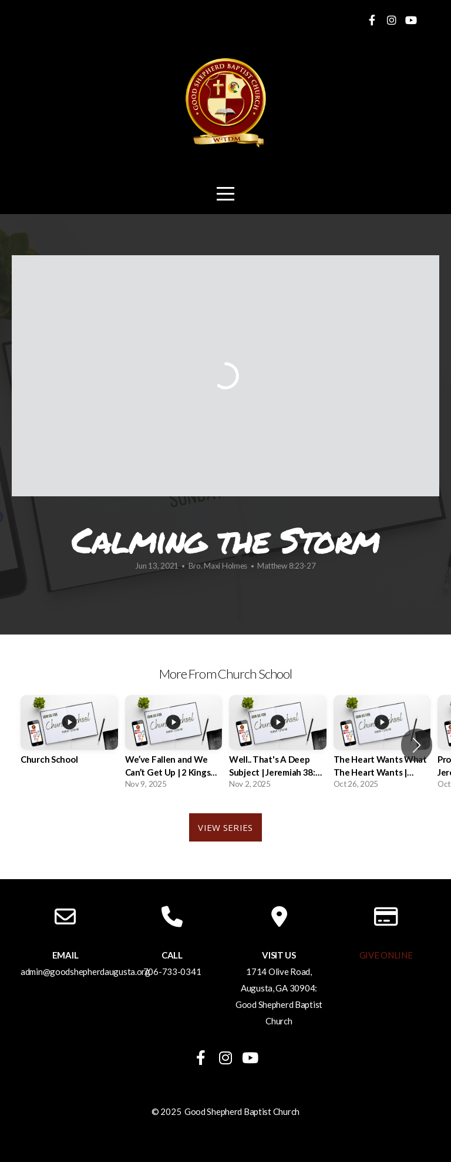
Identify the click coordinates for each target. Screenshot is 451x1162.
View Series (225, 827)
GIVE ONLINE (386, 955)
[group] (69, 739)
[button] (417, 745)
